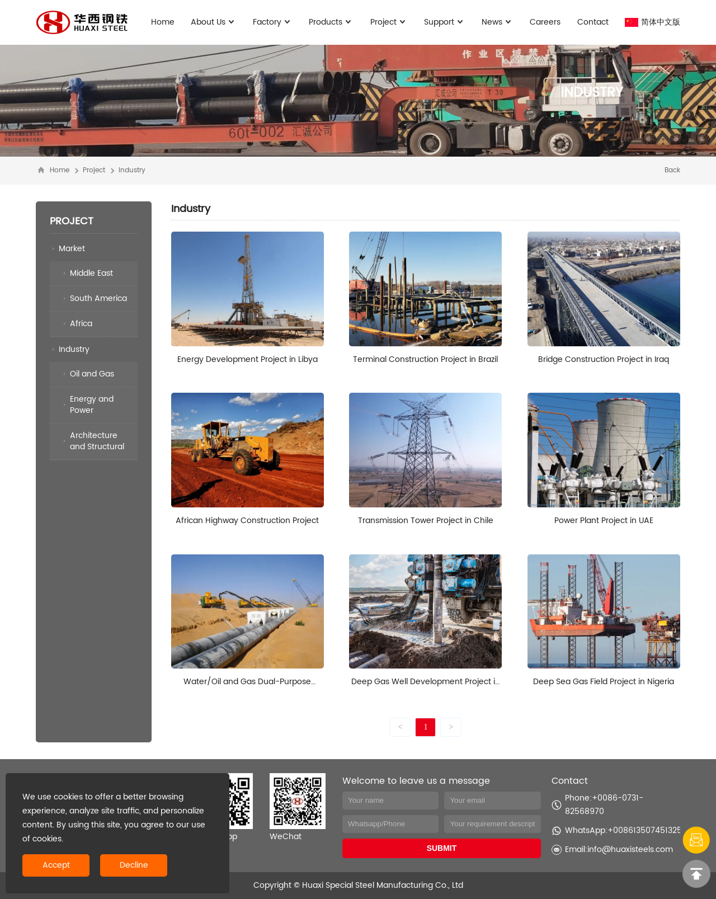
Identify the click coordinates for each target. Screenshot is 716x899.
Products (331, 22)
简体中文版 (652, 22)
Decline (134, 865)
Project (389, 22)
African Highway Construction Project (247, 520)
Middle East (91, 273)
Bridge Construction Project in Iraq (603, 359)
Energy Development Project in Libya (247, 359)
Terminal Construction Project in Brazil (425, 359)
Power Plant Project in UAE (603, 520)
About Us (214, 22)
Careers (545, 22)
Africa (81, 323)
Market (72, 248)
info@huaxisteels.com (630, 849)
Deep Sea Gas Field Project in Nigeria (603, 681)
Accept (56, 865)
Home (163, 22)
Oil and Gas (92, 374)
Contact (593, 22)
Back (672, 170)
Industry (132, 170)
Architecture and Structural (97, 441)
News (498, 22)
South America (98, 298)
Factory (273, 22)
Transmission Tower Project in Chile (425, 520)
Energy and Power (92, 405)
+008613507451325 (644, 830)
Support (444, 22)
